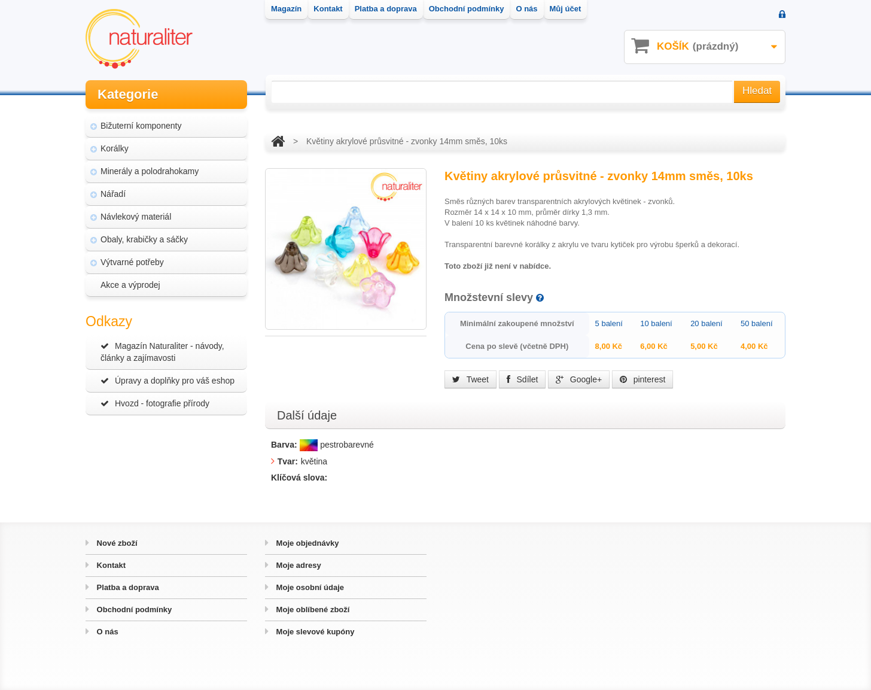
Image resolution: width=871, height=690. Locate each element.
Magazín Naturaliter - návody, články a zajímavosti (162, 352)
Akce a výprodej (130, 285)
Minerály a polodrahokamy (149, 171)
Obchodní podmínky (133, 609)
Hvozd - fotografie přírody (154, 403)
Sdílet (522, 379)
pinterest (643, 379)
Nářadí (113, 194)
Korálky (114, 148)
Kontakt (110, 565)
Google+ (579, 379)
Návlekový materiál (135, 216)
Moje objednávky (306, 543)
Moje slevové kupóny (314, 631)
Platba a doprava (127, 587)
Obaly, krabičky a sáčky (144, 239)
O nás (106, 631)
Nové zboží (116, 543)
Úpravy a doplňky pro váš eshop (167, 380)
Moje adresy (297, 565)
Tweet (470, 379)
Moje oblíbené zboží (311, 609)
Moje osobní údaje (309, 587)
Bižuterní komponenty (140, 125)
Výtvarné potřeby (132, 262)
